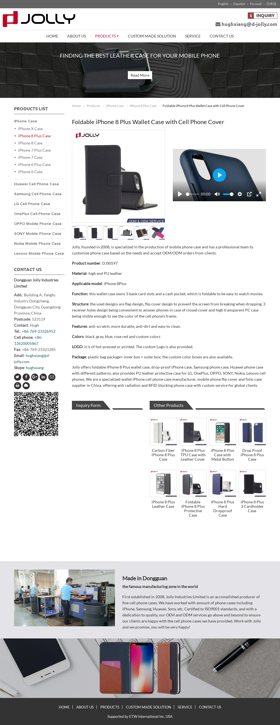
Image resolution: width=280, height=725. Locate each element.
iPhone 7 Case (30, 157)
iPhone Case (115, 106)
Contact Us (222, 36)
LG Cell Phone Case (32, 204)
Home (52, 36)
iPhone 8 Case (30, 143)
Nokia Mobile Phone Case (37, 244)
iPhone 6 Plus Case (34, 164)
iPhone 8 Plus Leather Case (163, 504)
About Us (76, 36)
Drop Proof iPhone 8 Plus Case (252, 454)
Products (93, 106)
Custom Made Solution (152, 36)
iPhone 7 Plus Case (34, 150)
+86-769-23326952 (38, 331)
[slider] (192, 194)
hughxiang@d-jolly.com (246, 24)
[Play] (180, 194)
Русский (256, 4)
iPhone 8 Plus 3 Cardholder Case (252, 506)
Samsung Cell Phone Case (38, 194)
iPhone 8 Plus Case (143, 106)
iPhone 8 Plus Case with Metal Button (222, 454)
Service (193, 36)
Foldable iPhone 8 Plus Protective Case (193, 508)
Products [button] (107, 36)
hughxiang (35, 367)
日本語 (271, 4)
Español (239, 4)
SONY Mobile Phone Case (37, 234)
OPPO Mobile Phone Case (38, 224)
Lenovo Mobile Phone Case (39, 254)
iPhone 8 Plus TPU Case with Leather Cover (193, 454)
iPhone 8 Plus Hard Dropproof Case (222, 508)
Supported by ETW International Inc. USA (140, 716)
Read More (140, 75)
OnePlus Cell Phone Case (37, 214)
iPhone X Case (30, 128)
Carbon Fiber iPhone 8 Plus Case (163, 454)
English (223, 4)
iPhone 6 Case (30, 171)
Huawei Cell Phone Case (36, 184)
